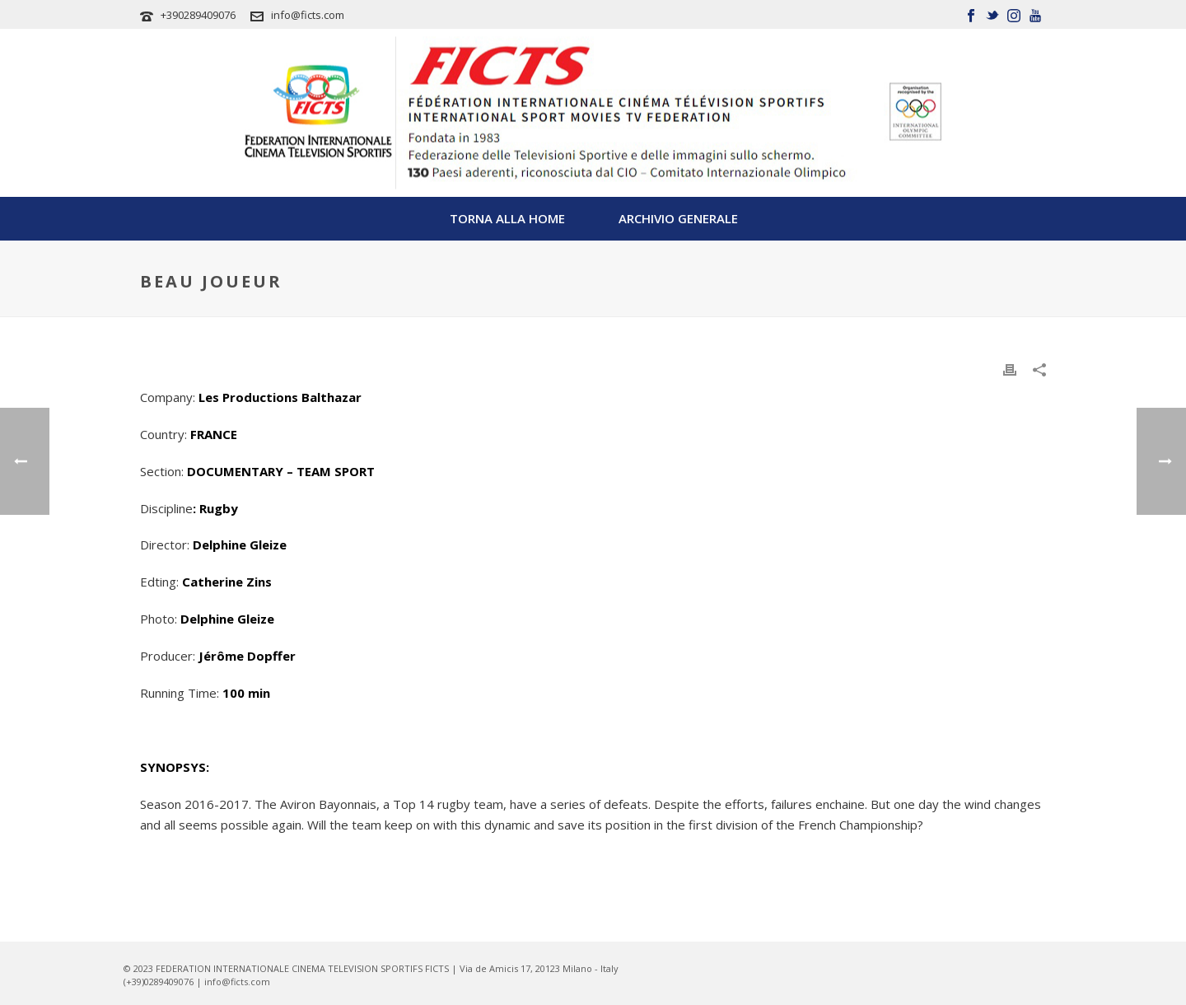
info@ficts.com (307, 14)
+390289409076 (198, 14)
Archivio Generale (678, 218)
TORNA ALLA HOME (507, 218)
